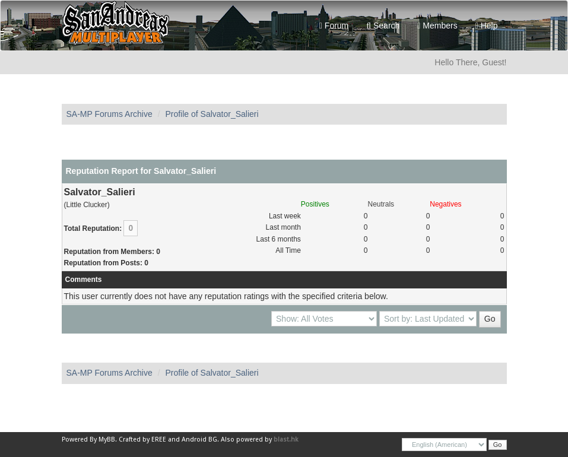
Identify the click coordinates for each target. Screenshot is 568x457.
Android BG (199, 439)
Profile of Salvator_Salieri (211, 114)
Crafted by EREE (142, 439)
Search (382, 25)
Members (437, 25)
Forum (333, 25)
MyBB (107, 439)
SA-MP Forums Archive (109, 114)
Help (486, 25)
